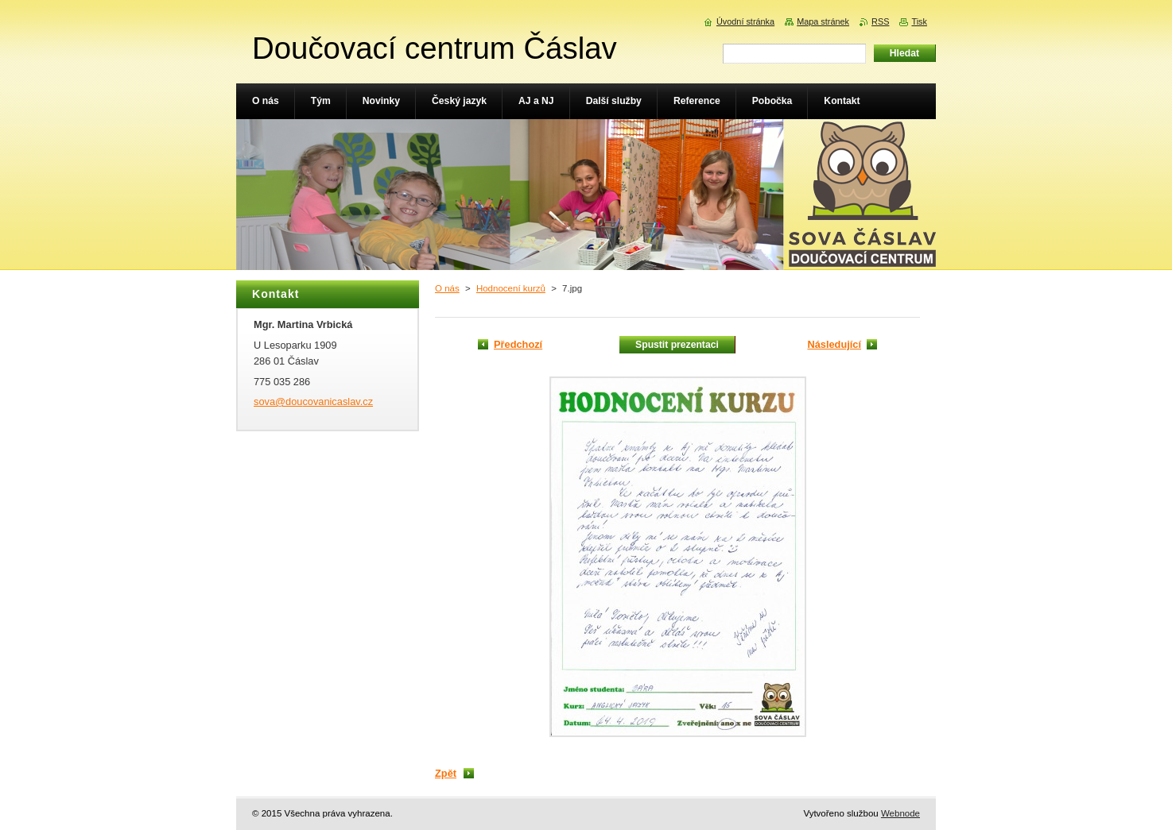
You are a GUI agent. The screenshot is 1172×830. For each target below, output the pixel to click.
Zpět (445, 773)
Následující (834, 344)
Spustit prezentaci (677, 344)
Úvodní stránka (745, 21)
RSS (880, 21)
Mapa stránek (823, 21)
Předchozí (518, 344)
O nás (447, 288)
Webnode (900, 813)
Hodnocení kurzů (510, 288)
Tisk (919, 21)
